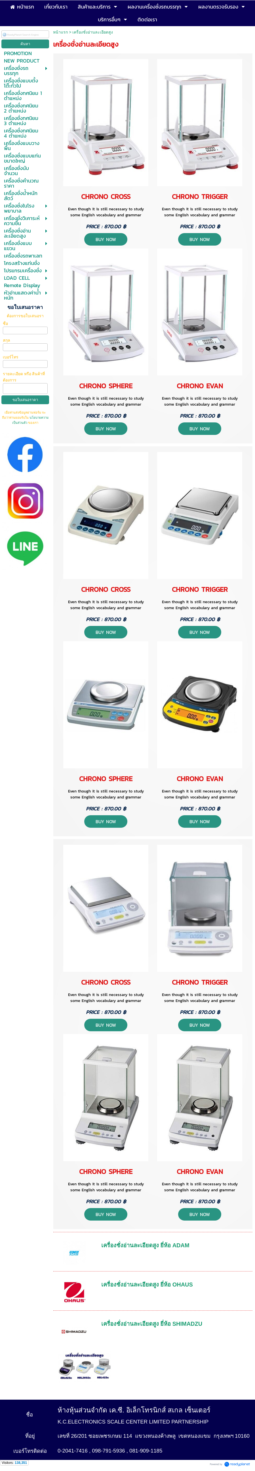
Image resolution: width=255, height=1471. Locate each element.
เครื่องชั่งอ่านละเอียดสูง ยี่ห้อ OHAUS (147, 1284)
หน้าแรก (60, 32)
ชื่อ (6, 323)
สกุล (7, 340)
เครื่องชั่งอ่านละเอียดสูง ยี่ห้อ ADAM (145, 1245)
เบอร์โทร (11, 357)
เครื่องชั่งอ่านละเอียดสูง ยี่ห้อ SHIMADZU (152, 1324)
